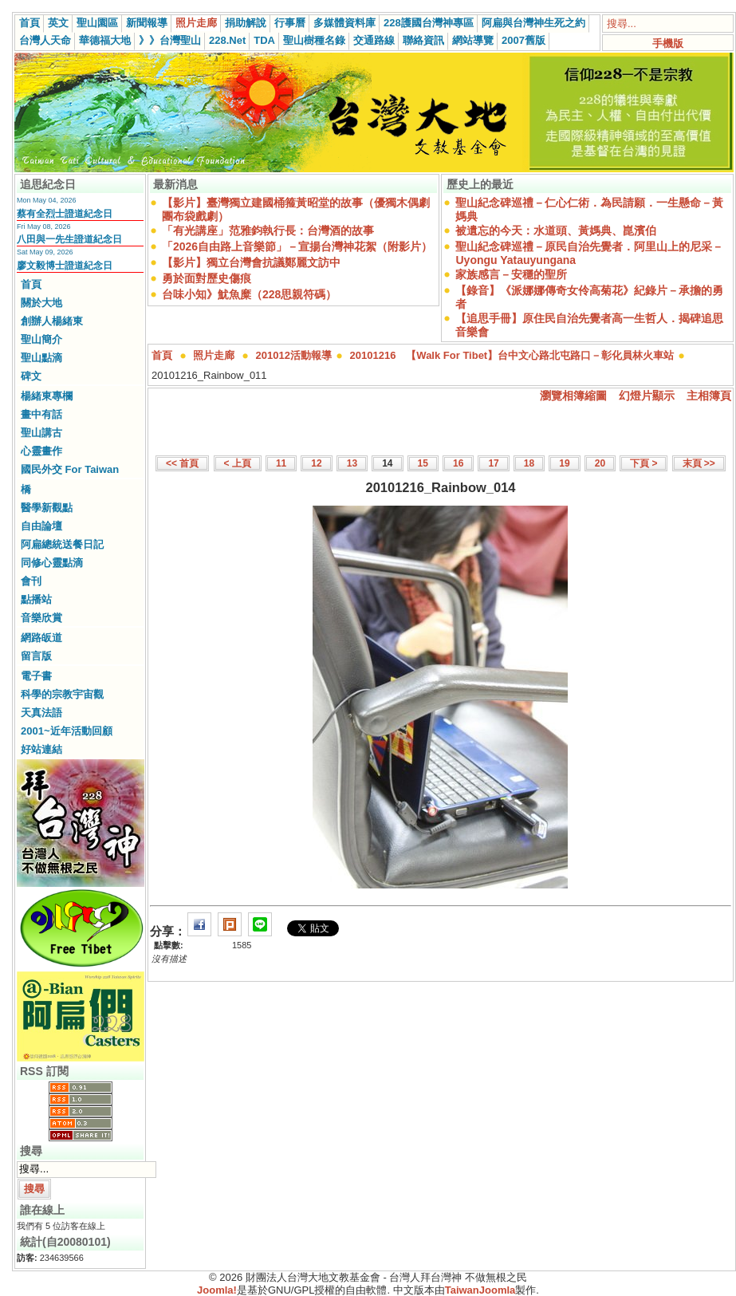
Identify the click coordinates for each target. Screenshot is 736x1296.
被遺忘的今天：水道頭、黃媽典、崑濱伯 (555, 230)
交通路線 (374, 40)
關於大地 (41, 303)
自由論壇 (41, 526)
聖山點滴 (41, 358)
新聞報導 (146, 23)
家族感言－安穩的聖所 (511, 274)
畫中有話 (41, 414)
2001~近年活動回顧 (66, 731)
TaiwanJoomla (480, 1290)
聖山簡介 (41, 339)
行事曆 (289, 23)
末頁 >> (699, 463)
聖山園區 (97, 23)
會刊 (31, 581)
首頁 (29, 23)
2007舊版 (523, 40)
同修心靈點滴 (52, 563)
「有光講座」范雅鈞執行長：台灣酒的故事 (268, 230)
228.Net (227, 40)
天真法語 (41, 713)
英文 (58, 23)
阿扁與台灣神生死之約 (533, 23)
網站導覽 (473, 40)
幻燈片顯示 (647, 395)
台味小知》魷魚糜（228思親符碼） (249, 294)
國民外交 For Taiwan (70, 469)
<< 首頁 (182, 463)
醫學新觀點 (47, 508)
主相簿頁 (709, 395)
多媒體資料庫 (344, 23)
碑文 (31, 376)
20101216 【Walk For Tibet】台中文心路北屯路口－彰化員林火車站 (512, 355)
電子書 (36, 676)
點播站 (36, 599)
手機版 (667, 43)
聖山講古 (41, 433)
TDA (264, 40)
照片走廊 (196, 23)
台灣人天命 (45, 40)
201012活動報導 (294, 355)
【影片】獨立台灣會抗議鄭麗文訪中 (251, 262)
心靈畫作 (41, 451)
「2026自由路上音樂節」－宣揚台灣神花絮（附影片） (297, 246)
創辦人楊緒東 (52, 321)
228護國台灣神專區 (429, 23)
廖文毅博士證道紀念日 (64, 265)
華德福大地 (105, 40)
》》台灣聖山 (170, 40)
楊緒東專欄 (47, 396)
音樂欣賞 (41, 618)
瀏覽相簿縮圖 (573, 395)
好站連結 (41, 749)
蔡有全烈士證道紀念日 (64, 213)
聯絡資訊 (423, 40)
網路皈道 (41, 638)
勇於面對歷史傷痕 (206, 278)
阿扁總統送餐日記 (62, 544)
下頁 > (643, 463)
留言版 (36, 656)
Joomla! (217, 1290)
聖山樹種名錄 (314, 40)
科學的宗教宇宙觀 (62, 694)
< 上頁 (237, 463)
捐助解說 (245, 23)
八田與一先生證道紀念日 (69, 239)
